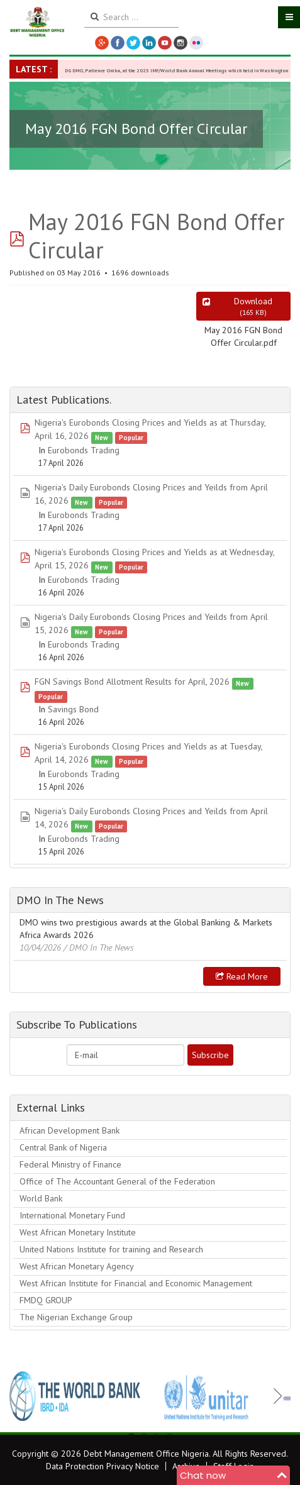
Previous (25, 1395)
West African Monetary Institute (77, 1232)
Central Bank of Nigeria (63, 1147)
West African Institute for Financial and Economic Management (135, 1283)
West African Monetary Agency (76, 1266)
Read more (242, 976)
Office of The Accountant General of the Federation (117, 1181)
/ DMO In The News (99, 947)
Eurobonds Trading (83, 450)
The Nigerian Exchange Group (76, 1317)
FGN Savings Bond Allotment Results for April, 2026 (132, 681)
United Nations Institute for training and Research (111, 1249)
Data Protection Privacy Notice (102, 1466)
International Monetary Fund (72, 1215)
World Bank (40, 1198)
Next (274, 1395)
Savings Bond (73, 709)
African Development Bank (69, 1130)
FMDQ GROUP (45, 1300)
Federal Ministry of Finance (70, 1164)
